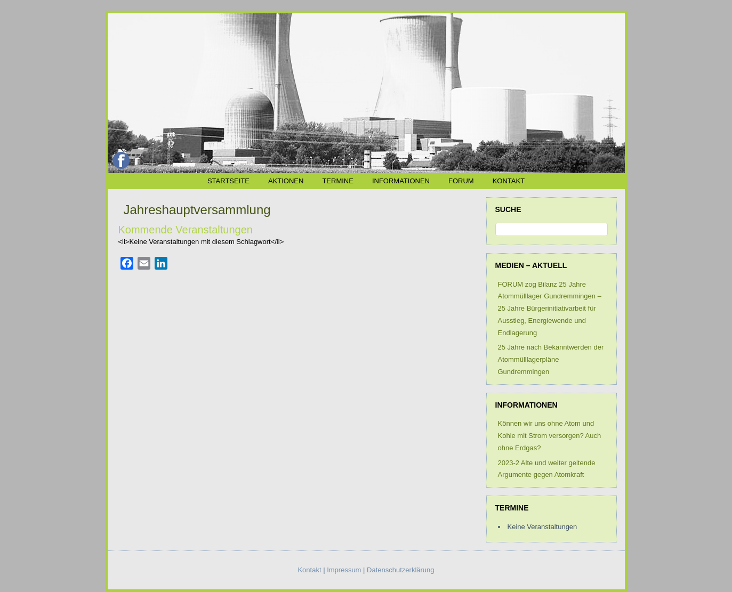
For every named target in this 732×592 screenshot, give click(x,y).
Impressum (344, 570)
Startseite (228, 181)
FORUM (461, 181)
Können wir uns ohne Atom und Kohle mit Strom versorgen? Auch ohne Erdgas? (549, 435)
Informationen (401, 181)
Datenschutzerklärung (400, 570)
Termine (337, 181)
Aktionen (285, 181)
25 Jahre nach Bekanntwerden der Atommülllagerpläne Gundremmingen (551, 359)
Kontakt (509, 181)
